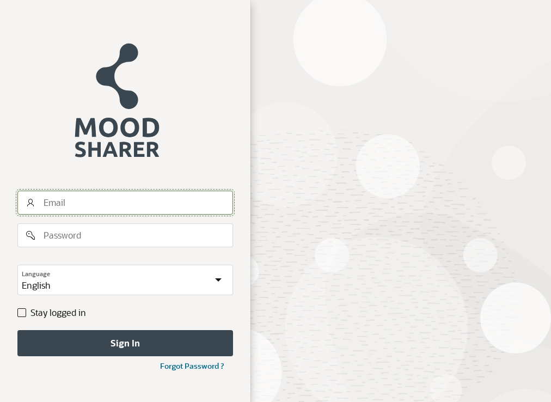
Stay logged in (58, 312)
